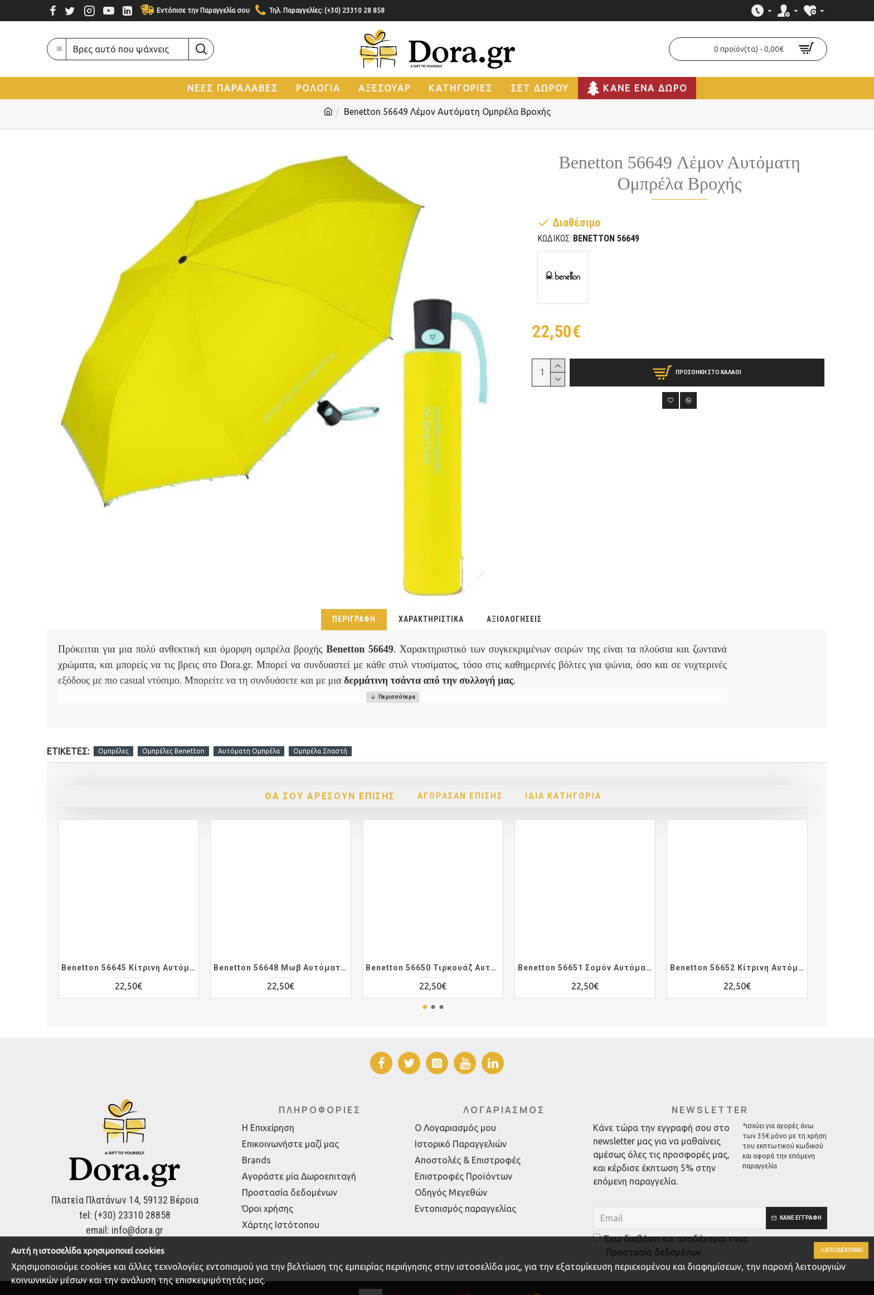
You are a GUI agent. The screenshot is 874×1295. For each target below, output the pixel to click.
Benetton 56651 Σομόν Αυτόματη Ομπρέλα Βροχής (585, 939)
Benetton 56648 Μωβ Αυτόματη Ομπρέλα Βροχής (280, 939)
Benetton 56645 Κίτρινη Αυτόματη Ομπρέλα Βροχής (128, 939)
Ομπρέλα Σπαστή (320, 722)
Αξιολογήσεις (514, 619)
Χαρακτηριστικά (431, 619)
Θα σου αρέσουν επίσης (313, 767)
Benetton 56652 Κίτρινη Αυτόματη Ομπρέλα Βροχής (737, 939)
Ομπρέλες (113, 722)
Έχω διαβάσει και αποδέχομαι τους (670, 1217)
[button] (424, 978)
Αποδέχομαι (839, 1251)
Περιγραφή (354, 619)
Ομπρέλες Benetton (173, 722)
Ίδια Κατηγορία (584, 767)
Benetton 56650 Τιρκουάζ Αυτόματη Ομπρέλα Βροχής (433, 939)
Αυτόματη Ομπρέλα (249, 722)
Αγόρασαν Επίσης (464, 767)
